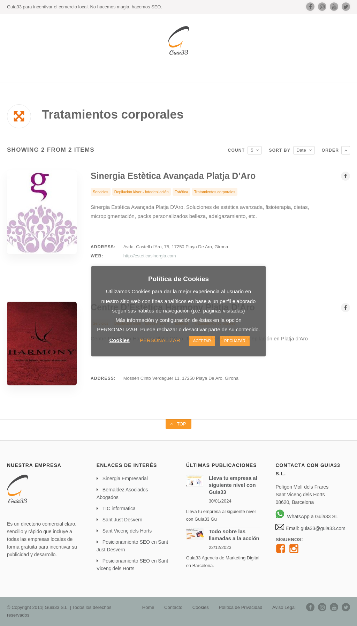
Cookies (200, 607)
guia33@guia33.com (322, 528)
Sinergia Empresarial (125, 478)
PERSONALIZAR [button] (160, 340)
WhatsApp (292, 516)
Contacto (173, 607)
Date (301, 150)
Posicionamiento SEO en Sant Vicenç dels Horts (132, 564)
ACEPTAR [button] (202, 341)
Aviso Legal (284, 607)
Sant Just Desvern (122, 519)
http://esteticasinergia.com (149, 255)
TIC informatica (119, 508)
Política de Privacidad (240, 607)
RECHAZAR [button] (234, 341)
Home (148, 607)
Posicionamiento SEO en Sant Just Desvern (132, 545)
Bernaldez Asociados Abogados (122, 493)
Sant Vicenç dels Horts (127, 531)
